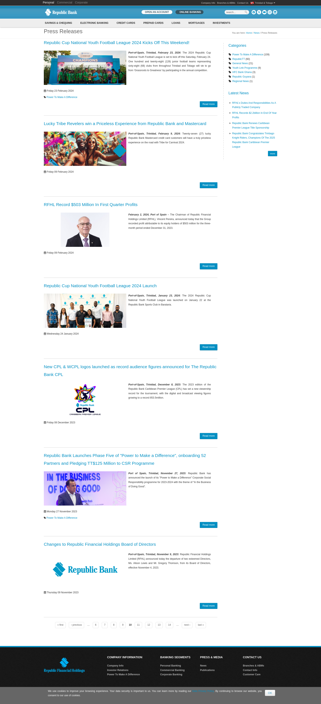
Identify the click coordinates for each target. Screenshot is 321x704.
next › (187, 624)
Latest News (238, 93)
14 (169, 624)
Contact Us (242, 3)
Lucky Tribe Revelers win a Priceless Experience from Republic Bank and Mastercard (125, 123)
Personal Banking (170, 665)
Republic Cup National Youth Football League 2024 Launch (100, 285)
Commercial (64, 2)
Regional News (240, 81)
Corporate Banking (171, 674)
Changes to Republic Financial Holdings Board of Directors (100, 544)
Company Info (208, 3)
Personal (49, 2)
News (257, 33)
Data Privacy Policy (203, 691)
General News (240, 63)
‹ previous (76, 624)
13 (159, 624)
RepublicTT (238, 59)
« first (60, 624)
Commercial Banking (172, 670)
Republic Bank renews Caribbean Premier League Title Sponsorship (251, 125)
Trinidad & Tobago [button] (265, 3)
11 (138, 624)
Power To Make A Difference (61, 97)
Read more (208, 104)
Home (249, 33)
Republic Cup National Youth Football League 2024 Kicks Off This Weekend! (116, 42)
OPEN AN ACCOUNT (157, 12)
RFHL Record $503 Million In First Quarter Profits (91, 204)
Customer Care (252, 674)
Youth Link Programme (244, 67)
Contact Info (250, 670)
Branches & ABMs (226, 3)
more (272, 153)
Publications (207, 670)
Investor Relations (117, 670)
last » (201, 624)
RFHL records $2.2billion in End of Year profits (254, 115)
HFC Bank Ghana (242, 72)
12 (148, 624)
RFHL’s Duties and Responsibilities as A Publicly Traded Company (254, 105)
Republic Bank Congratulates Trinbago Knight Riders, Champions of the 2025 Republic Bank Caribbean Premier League (253, 140)
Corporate (81, 2)
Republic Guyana (241, 76)
